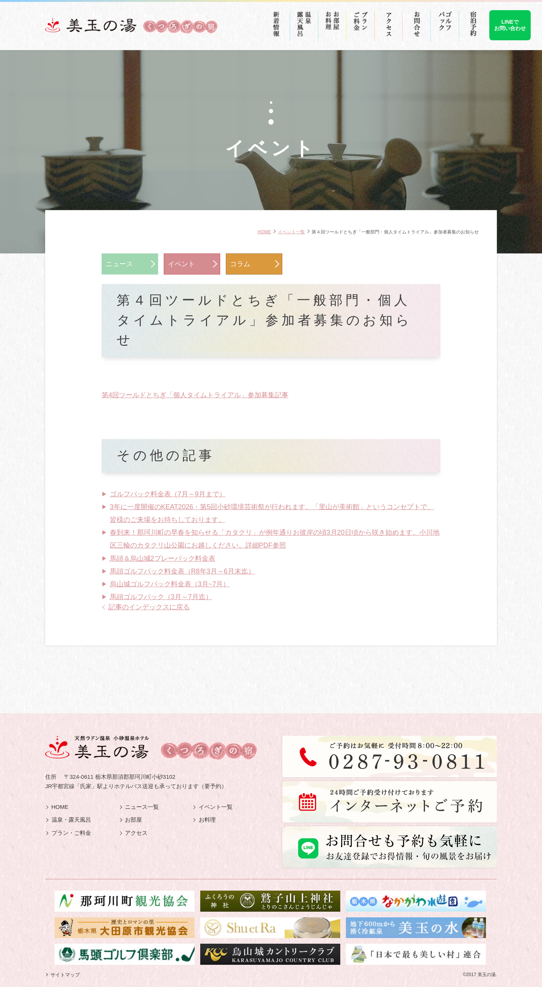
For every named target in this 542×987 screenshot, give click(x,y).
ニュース (119, 264)
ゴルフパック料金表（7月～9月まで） (168, 494)
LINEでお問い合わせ (510, 25)
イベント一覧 (291, 231)
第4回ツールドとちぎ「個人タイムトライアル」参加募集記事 (195, 395)
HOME (264, 231)
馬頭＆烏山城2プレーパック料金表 (162, 558)
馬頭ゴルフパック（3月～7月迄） (161, 597)
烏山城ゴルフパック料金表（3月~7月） (170, 584)
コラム (240, 264)
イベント (181, 264)
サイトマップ (65, 975)
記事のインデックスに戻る (149, 607)
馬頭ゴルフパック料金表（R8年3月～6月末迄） (182, 571)
